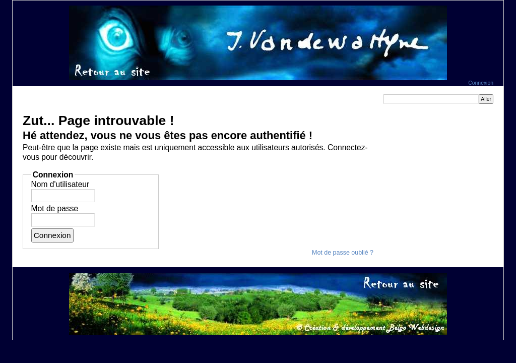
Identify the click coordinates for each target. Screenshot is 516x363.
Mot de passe (55, 208)
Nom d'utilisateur (60, 184)
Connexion (480, 83)
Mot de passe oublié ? (342, 252)
